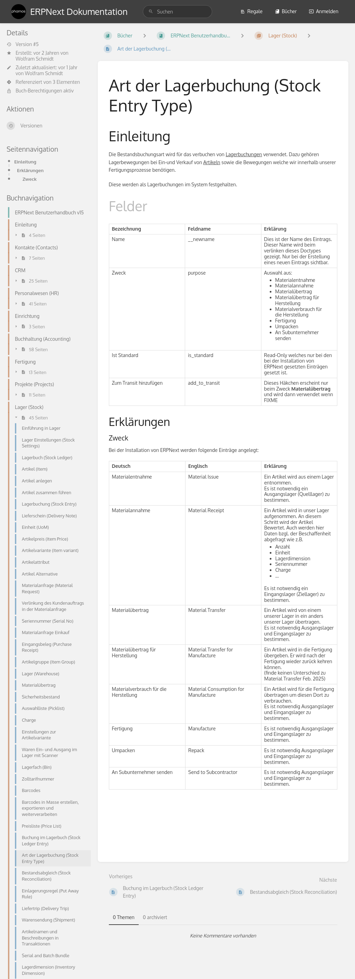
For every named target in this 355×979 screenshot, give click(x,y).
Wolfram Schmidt (35, 59)
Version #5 (23, 44)
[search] (177, 11)
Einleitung (25, 161)
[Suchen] (150, 12)
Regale (251, 11)
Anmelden (323, 11)
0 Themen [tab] (124, 917)
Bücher (286, 11)
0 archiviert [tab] (155, 917)
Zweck (30, 179)
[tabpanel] (223, 936)
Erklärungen (30, 170)
